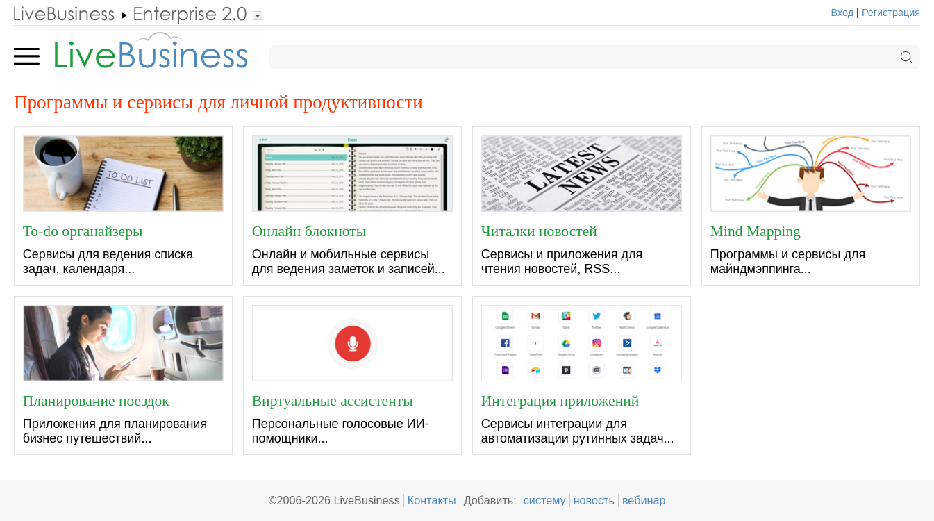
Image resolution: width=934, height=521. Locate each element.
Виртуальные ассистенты (332, 400)
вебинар (644, 500)
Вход (842, 12)
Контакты (432, 500)
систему (545, 500)
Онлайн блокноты (309, 230)
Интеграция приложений (560, 400)
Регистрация (891, 12)
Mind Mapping (755, 230)
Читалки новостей (539, 230)
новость (594, 500)
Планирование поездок (96, 400)
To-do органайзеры (83, 230)
